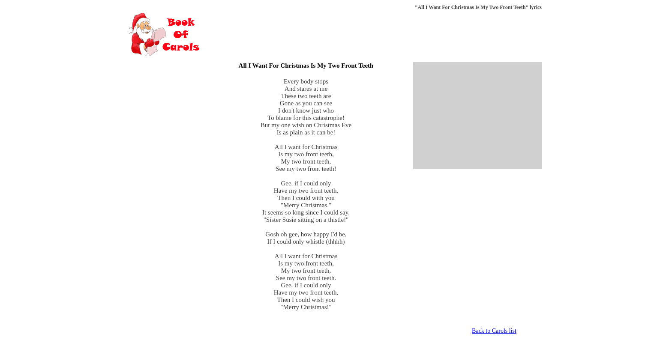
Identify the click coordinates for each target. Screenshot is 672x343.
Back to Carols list (494, 331)
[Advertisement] (386, 34)
